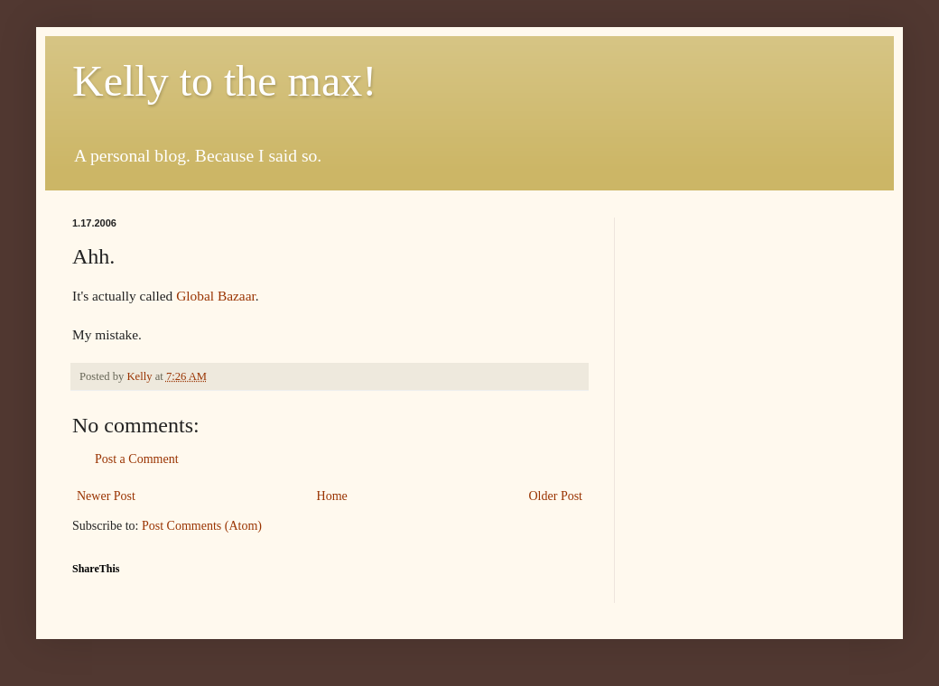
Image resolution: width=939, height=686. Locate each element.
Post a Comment (137, 459)
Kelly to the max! (224, 81)
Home (332, 496)
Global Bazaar (216, 295)
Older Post (556, 496)
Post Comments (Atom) (202, 526)
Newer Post (106, 496)
